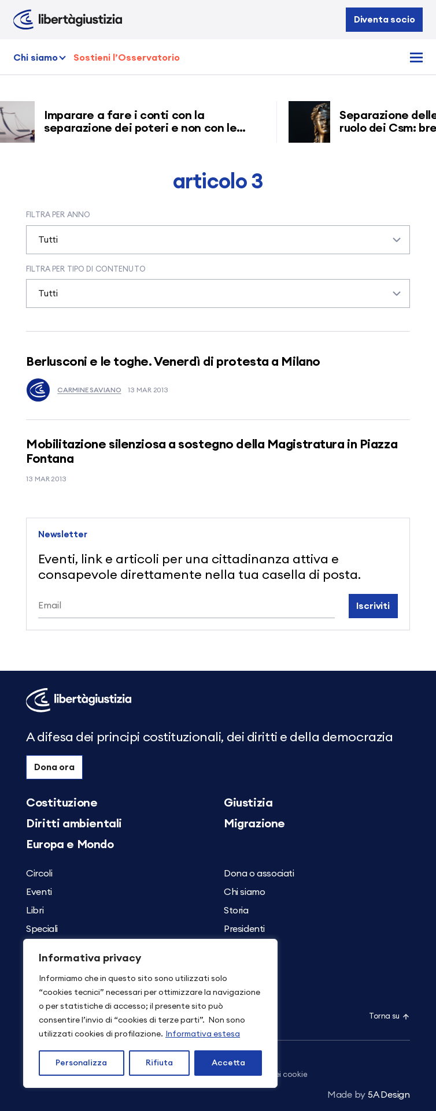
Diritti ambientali (74, 824)
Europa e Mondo (69, 844)
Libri (34, 910)
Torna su (389, 1016)
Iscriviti (373, 606)
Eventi (39, 892)
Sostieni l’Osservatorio (126, 57)
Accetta (228, 1063)
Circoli (39, 873)
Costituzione (61, 803)
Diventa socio (384, 19)
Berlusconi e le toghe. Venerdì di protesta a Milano (173, 361)
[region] (150, 1013)
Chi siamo (35, 57)
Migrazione (254, 824)
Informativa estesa (202, 1034)
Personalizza (81, 1063)
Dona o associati (259, 873)
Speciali (42, 929)
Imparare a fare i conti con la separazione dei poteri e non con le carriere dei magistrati (144, 128)
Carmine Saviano (73, 390)
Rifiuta (159, 1063)
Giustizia (248, 803)
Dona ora (54, 767)
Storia (236, 910)
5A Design (368, 1094)
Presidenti (244, 929)
